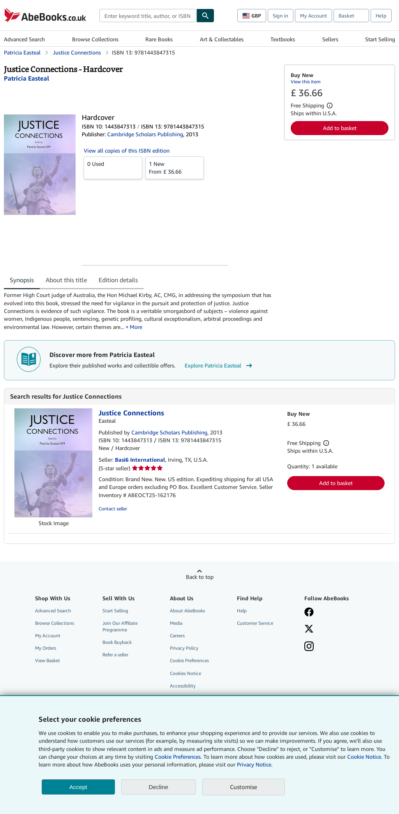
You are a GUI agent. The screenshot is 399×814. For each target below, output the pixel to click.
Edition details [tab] (118, 280)
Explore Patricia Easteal (219, 365)
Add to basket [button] (340, 128)
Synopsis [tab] (22, 280)
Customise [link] (243, 786)
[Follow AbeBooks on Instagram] (309, 647)
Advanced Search (24, 39)
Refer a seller (115, 655)
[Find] (205, 15)
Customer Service (255, 623)
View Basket (47, 660)
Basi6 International (140, 459)
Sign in (280, 15)
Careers (177, 635)
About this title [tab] (66, 280)
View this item (306, 81)
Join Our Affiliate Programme (120, 626)
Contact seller (113, 509)
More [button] (136, 326)
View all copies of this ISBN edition (126, 150)
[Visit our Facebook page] (309, 612)
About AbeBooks (187, 611)
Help (381, 15)
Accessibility (183, 686)
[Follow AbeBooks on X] (309, 629)
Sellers (330, 39)
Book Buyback (117, 642)
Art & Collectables (222, 39)
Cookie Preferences (189, 660)
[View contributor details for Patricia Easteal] (26, 78)
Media (176, 623)
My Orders (45, 648)
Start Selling (380, 39)
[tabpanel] (141, 311)
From (174, 167)
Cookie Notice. (364, 756)
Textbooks (282, 39)
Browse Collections (95, 39)
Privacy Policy (184, 648)
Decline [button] (158, 787)
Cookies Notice (185, 673)
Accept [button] (78, 787)
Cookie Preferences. (178, 756)
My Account (313, 15)
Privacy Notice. (254, 764)
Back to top (200, 576)
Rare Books (159, 39)
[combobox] (147, 15)
